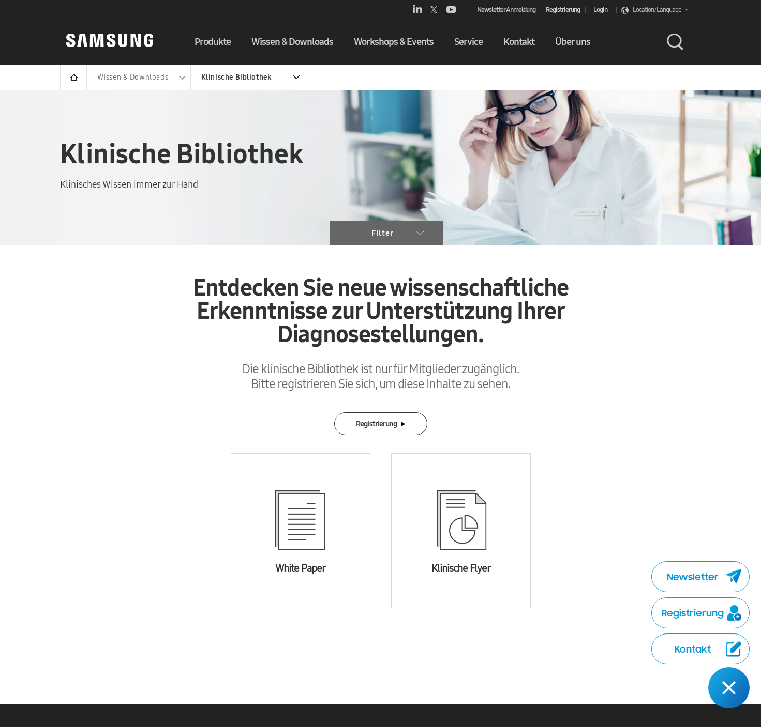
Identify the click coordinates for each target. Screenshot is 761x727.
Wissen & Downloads (292, 42)
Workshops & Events (394, 42)
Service (468, 42)
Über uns (572, 42)
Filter (397, 233)
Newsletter (704, 576)
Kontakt (518, 42)
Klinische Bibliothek (236, 77)
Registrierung (563, 10)
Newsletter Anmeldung (506, 10)
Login (600, 10)
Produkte (213, 42)
